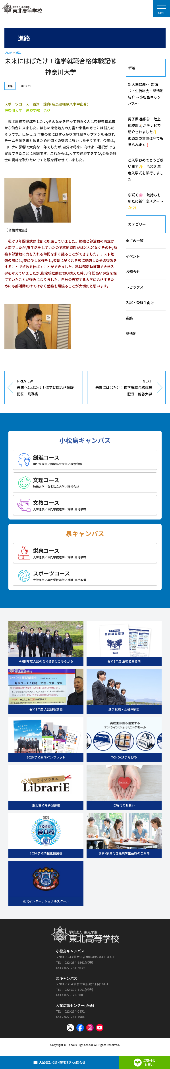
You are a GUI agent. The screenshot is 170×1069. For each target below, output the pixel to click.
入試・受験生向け (140, 302)
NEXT (123, 387)
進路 (18, 52)
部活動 (131, 333)
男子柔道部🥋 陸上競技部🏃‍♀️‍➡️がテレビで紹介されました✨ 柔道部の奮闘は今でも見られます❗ (145, 131)
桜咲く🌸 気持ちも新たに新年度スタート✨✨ (145, 201)
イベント (133, 256)
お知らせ (133, 271)
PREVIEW (46, 387)
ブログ (8, 52)
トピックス (134, 287)
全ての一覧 (134, 240)
